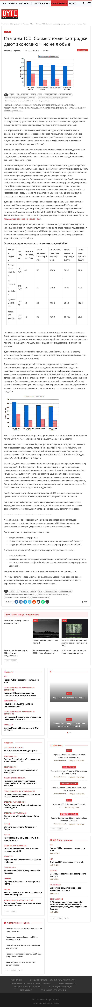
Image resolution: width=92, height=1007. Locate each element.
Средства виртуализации (15, 813)
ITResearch (24, 94)
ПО (3, 3)
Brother (12, 94)
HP (18, 94)
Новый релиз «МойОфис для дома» (21, 750)
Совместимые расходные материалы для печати (53, 97)
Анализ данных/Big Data (14, 778)
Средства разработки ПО (15, 802)
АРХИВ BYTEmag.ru (67, 983)
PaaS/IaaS (8, 725)
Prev (7, 661)
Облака (11, 3)
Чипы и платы (41, 3)
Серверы (7, 878)
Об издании (16, 980)
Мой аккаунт (26, 990)
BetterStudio (55, 1003)
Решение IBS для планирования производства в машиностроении (20, 694)
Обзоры (7, 32)
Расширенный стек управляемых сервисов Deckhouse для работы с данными (20, 783)
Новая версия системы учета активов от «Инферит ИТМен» (22, 795)
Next (13, 661)
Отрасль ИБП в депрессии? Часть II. (69, 698)
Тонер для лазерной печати (40, 101)
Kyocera (33, 94)
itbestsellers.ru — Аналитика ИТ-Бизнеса (30, 983)
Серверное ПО (10, 868)
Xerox (40, 94)
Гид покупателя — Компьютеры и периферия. (53, 980)
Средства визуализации (69, 783)
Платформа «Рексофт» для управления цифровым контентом (22, 718)
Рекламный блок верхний (53, 990)
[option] (69, 704)
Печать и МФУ (82, 50)
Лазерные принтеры (51, 94)
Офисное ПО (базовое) (13, 747)
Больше (72, 3)
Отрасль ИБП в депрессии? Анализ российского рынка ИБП (69, 725)
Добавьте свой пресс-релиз (27, 987)
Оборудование (58, 3)
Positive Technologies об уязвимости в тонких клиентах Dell (22, 760)
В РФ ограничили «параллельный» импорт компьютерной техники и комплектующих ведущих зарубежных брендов (68, 905)
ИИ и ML (7, 824)
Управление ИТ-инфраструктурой (18, 900)
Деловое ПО (9, 690)
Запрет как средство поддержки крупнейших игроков (65, 889)
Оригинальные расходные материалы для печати (20, 97)
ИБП (35, 620)
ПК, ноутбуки (69, 767)
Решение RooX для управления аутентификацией (18, 705)
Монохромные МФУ (65, 94)
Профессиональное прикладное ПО (19, 688)
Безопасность (26, 3)
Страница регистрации (60, 987)
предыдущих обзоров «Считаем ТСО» (22, 219)
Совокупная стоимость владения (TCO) (17, 101)
